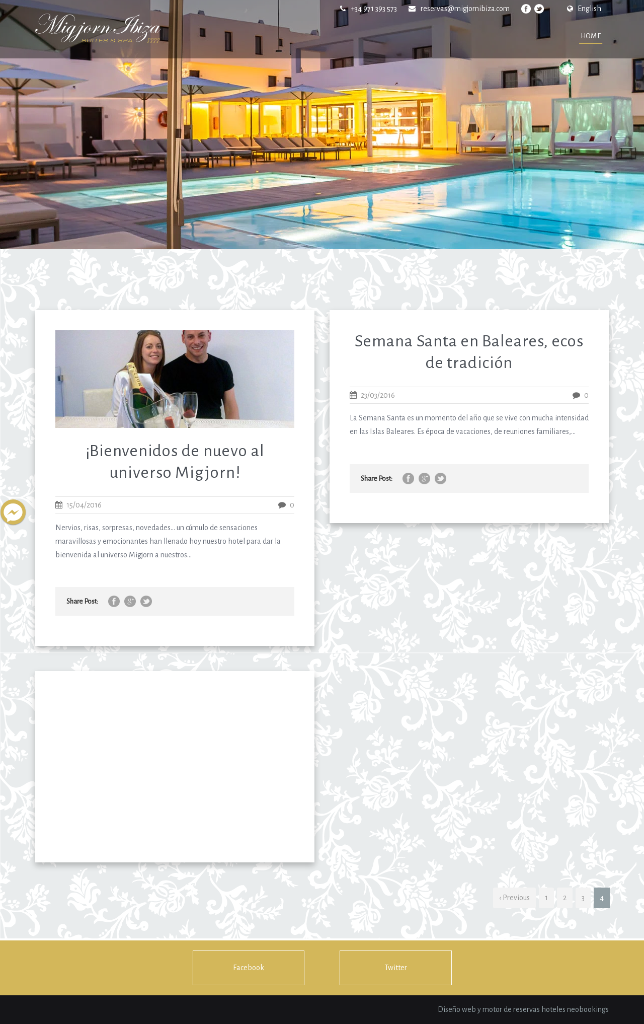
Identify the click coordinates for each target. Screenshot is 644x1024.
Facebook (248, 968)
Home (591, 36)
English (584, 9)
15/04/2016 (84, 505)
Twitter (395, 968)
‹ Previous (514, 898)
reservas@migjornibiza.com (465, 9)
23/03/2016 (378, 395)
